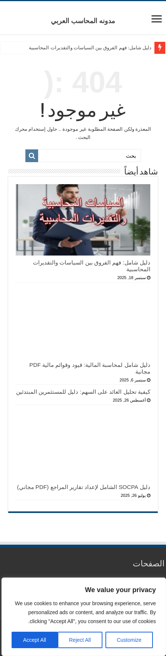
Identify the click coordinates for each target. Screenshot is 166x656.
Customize (129, 640)
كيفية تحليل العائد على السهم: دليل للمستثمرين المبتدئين (83, 392)
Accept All (34, 640)
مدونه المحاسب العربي (83, 21)
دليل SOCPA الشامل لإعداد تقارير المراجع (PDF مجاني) (83, 487)
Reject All (79, 640)
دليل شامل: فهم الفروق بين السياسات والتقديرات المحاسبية (90, 47)
